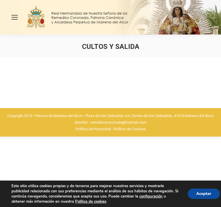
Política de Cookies (130, 129)
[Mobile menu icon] (14, 17)
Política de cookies (90, 201)
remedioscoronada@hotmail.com (118, 122)
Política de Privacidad (93, 129)
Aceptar (203, 193)
